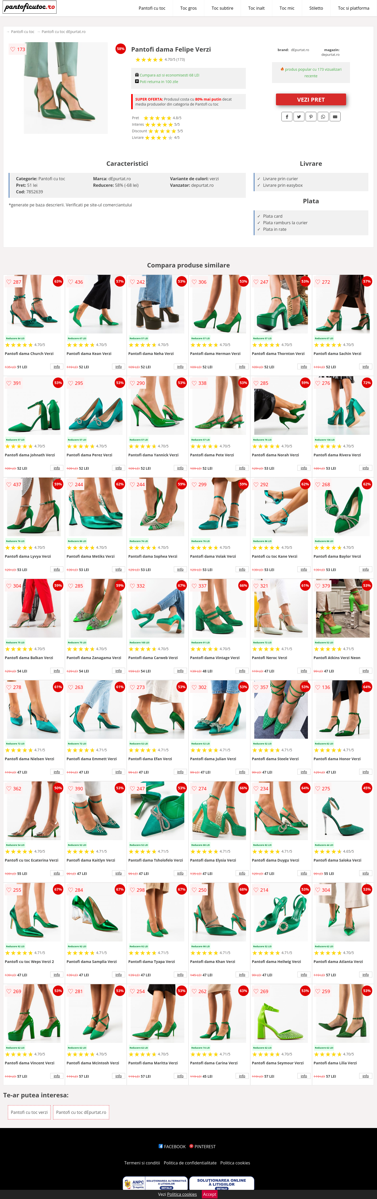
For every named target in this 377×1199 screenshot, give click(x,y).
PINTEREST (202, 1146)
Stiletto (316, 8)
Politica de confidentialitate (190, 1163)
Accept (209, 1194)
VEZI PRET (311, 99)
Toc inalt (256, 8)
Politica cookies (235, 1163)
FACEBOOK (172, 1146)
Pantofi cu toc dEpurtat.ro (64, 31)
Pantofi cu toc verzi (29, 1112)
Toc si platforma (353, 8)
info (57, 366)
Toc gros (188, 8)
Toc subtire (222, 8)
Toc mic (287, 8)
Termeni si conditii (142, 1163)
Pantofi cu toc (152, 8)
